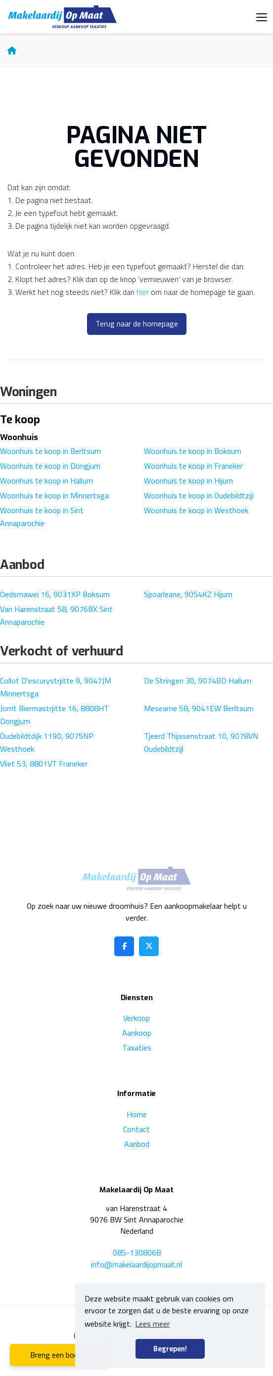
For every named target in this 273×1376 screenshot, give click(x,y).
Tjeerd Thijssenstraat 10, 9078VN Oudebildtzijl (201, 742)
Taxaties (136, 1047)
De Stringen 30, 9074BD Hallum (197, 680)
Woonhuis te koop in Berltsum (50, 451)
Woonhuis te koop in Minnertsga (54, 495)
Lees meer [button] (152, 1323)
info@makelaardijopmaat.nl (136, 1264)
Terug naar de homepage (136, 323)
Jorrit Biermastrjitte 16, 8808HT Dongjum (54, 714)
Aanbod (136, 1143)
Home (137, 1114)
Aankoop (136, 1032)
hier (142, 291)
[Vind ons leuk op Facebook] (124, 946)
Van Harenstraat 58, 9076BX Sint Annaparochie (56, 615)
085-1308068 (137, 1252)
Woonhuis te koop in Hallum (46, 480)
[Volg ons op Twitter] (149, 946)
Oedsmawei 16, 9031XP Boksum (55, 594)
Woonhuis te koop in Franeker (193, 465)
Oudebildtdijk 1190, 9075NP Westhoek (46, 742)
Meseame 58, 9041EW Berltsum (199, 708)
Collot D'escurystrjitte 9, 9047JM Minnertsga (55, 687)
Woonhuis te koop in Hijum (188, 480)
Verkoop (136, 1018)
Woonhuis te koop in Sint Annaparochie (42, 516)
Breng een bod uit (59, 1354)
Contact (136, 1129)
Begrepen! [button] (170, 1348)
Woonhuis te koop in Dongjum (50, 465)
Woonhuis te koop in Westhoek (196, 510)
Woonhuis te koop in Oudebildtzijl (199, 495)
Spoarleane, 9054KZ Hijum (188, 594)
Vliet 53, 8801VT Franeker (44, 763)
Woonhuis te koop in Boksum (192, 451)
